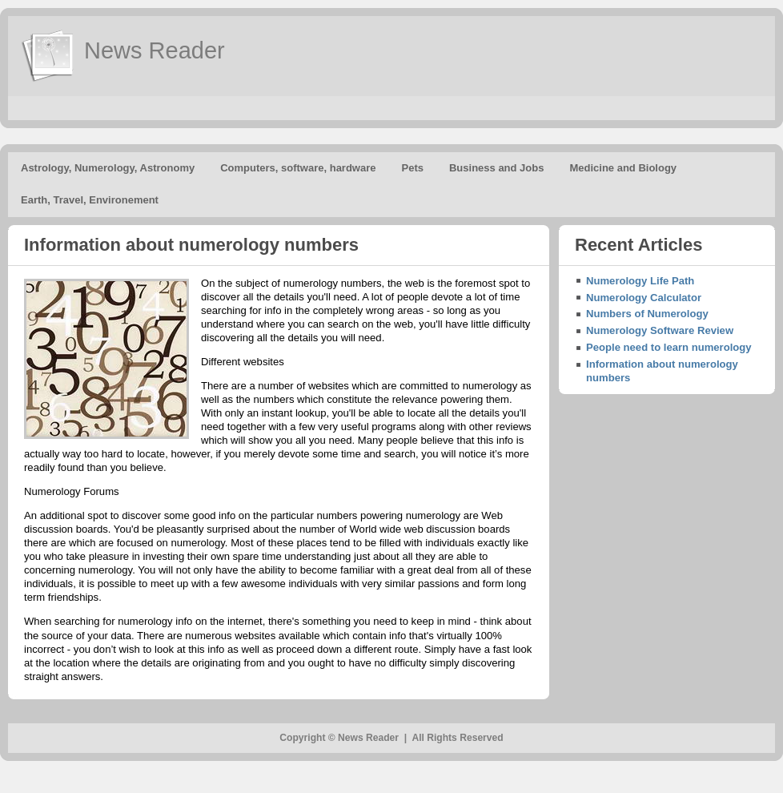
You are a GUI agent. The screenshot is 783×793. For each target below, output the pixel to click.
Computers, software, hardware (297, 168)
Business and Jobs (496, 168)
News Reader (154, 50)
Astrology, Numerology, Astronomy (108, 168)
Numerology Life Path (640, 281)
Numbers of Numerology (647, 314)
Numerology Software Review (659, 330)
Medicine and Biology (623, 168)
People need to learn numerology (669, 347)
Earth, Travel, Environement (90, 200)
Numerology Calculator (643, 298)
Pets (413, 168)
